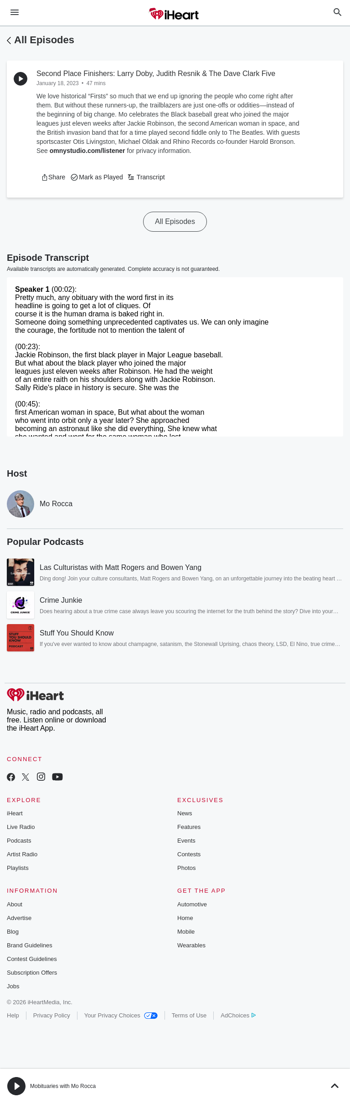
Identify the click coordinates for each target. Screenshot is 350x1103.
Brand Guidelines (29, 945)
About (14, 904)
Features (189, 826)
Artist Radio (22, 854)
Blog (13, 931)
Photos (186, 867)
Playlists (18, 867)
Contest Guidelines (32, 959)
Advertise (19, 918)
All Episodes (44, 40)
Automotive (192, 904)
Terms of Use (189, 1015)
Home (185, 918)
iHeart (15, 813)
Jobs (13, 986)
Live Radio (21, 826)
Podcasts (19, 840)
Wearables (191, 945)
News (184, 813)
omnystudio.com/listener (87, 150)
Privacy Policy (51, 1015)
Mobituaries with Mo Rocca (63, 1086)
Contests (189, 854)
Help (13, 1015)
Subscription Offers (32, 972)
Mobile (186, 931)
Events (186, 840)
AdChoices (238, 1015)
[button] (53, 177)
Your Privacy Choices (121, 1015)
